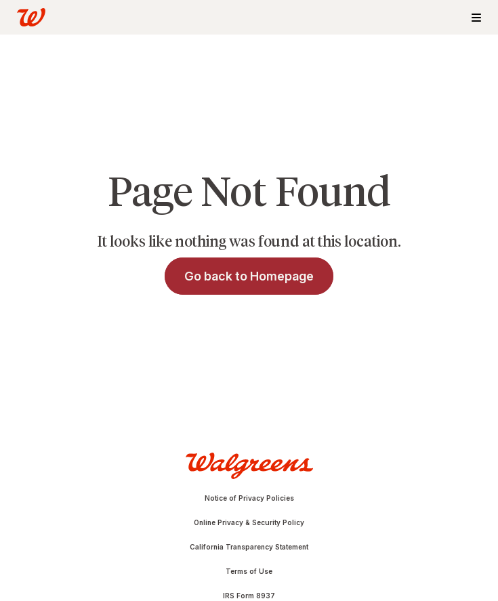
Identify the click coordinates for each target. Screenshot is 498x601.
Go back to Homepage (249, 276)
